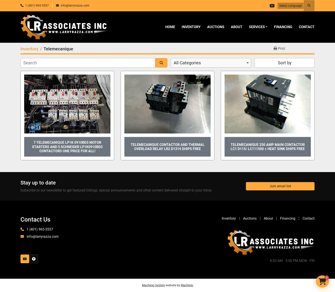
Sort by (284, 62)
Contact (307, 27)
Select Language (290, 5)
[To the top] (33, 258)
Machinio (187, 285)
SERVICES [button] (257, 27)
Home (170, 27)
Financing (283, 27)
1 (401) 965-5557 (37, 5)
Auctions (215, 27)
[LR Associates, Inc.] (271, 242)
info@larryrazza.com (75, 5)
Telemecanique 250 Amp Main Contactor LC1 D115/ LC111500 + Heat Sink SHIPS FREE (268, 147)
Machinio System (153, 285)
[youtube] (271, 5)
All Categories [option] (187, 62)
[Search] (87, 63)
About (236, 27)
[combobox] (211, 63)
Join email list (280, 186)
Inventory (191, 27)
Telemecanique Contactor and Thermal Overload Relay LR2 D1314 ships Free (168, 147)
